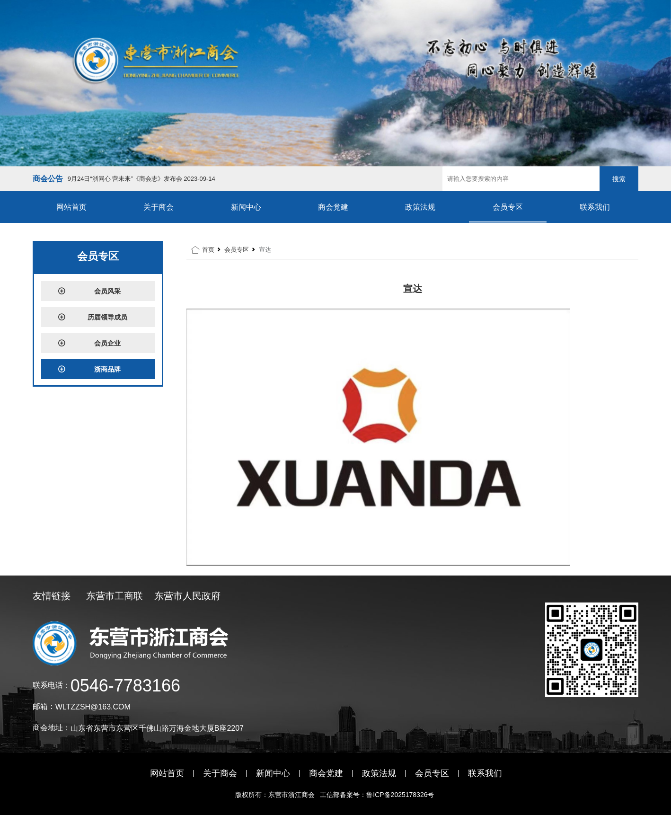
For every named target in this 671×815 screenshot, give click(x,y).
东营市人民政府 (187, 596)
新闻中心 (246, 207)
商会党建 (333, 207)
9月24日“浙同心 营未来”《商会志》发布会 (141, 178)
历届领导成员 (93, 317)
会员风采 (89, 291)
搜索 (619, 179)
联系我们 (595, 207)
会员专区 (508, 207)
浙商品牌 (89, 369)
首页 (208, 249)
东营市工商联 (114, 596)
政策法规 (420, 207)
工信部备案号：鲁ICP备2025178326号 (378, 794)
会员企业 (89, 343)
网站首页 (71, 207)
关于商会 (158, 207)
